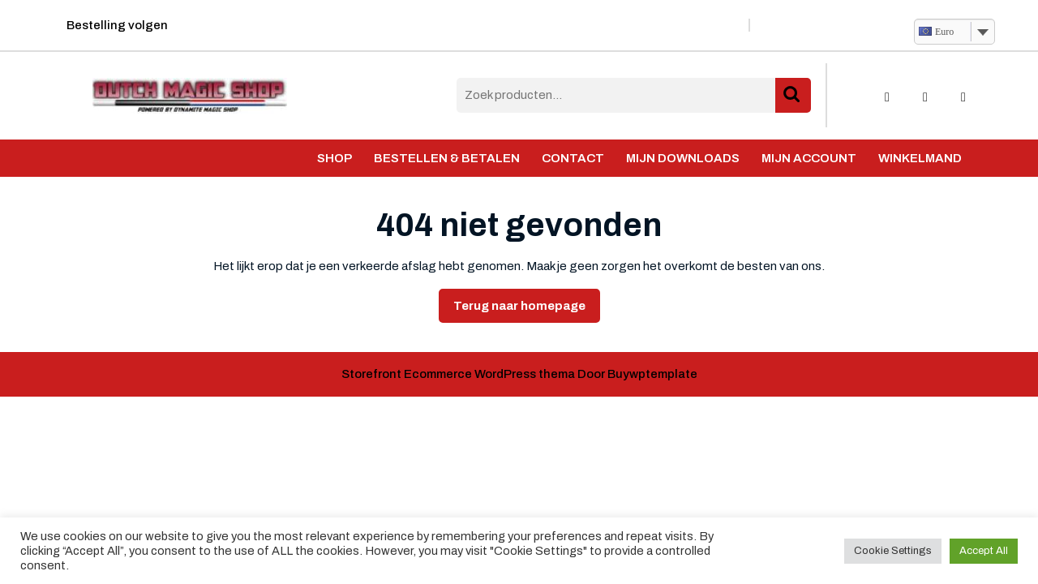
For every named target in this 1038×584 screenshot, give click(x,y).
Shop (334, 158)
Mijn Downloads (683, 158)
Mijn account (808, 158)
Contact (573, 158)
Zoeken (793, 95)
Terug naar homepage (526, 310)
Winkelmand (920, 158)
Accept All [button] (983, 550)
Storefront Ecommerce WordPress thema (458, 373)
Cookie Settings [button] (893, 550)
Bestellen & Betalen (447, 158)
